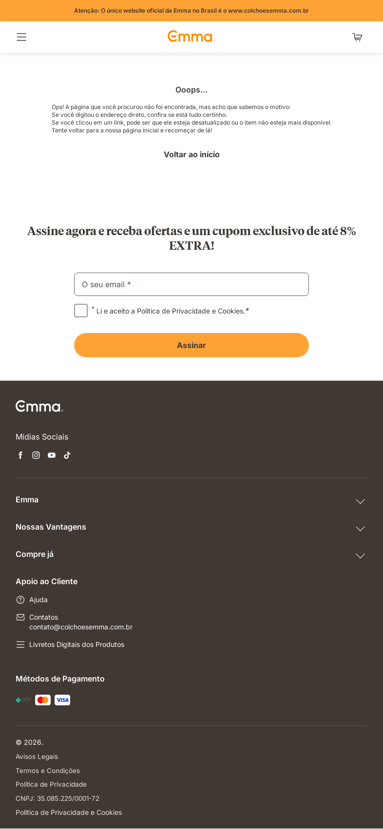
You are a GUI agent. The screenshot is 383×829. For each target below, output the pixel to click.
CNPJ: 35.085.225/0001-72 (60, 798)
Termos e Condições (48, 770)
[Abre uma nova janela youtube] (52, 456)
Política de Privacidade (52, 784)
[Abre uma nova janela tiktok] (67, 456)
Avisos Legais (37, 756)
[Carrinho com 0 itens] (359, 37)
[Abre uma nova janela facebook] (20, 456)
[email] (191, 284)
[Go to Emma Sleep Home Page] (191, 37)
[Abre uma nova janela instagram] (36, 456)
